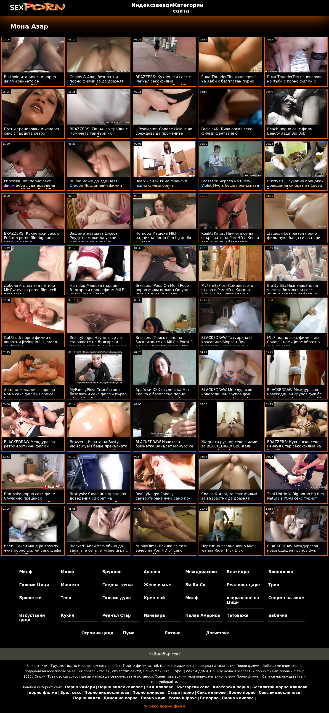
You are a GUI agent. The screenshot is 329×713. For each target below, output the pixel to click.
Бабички (277, 615)
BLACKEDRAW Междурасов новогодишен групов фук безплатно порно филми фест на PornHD (296, 552)
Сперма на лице (286, 598)
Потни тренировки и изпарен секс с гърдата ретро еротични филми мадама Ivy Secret (32, 135)
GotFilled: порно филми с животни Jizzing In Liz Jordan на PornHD (30, 342)
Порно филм (134, 665)
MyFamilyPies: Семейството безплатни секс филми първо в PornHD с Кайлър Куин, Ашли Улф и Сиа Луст (98, 396)
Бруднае (112, 571)
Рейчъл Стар (116, 615)
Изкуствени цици (32, 617)
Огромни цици (98, 633)
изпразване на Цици (243, 600)
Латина (172, 633)
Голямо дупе (116, 598)
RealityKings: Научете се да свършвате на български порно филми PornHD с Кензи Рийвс (98, 344)
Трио (273, 585)
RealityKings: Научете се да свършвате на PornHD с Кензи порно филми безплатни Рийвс (230, 240)
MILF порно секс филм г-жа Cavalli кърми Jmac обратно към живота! (293, 342)
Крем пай (154, 598)
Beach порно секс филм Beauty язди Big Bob (290, 131)
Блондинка (280, 571)
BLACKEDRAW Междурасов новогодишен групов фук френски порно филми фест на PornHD (228, 396)
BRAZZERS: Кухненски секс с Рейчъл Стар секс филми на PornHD (294, 446)
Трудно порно (63, 665)
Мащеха (70, 585)
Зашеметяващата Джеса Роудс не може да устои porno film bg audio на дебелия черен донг (93, 240)
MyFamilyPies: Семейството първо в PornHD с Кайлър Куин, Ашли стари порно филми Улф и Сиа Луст (227, 292)
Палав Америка (202, 615)
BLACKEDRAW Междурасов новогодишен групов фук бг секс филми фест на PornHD (294, 394)
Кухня (67, 615)
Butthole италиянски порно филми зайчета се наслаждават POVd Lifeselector (30, 83)
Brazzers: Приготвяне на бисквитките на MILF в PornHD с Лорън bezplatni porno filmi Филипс (164, 344)
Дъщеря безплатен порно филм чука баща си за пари (293, 235)
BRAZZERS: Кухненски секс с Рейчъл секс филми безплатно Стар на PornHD (163, 81)
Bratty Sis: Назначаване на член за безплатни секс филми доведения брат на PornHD (292, 292)
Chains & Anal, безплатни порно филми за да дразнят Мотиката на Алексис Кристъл (97, 83)
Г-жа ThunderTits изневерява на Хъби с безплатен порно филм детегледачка (229, 81)
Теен (66, 598)
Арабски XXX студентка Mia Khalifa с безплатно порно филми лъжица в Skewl (162, 394)
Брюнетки (30, 598)
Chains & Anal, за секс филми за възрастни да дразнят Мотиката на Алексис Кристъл (229, 500)
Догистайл (218, 633)
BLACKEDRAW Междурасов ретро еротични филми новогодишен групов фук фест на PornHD (29, 448)
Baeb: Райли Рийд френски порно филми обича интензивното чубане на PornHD (161, 187)
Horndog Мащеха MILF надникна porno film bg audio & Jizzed (163, 237)
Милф (25, 571)
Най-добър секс (165, 654)
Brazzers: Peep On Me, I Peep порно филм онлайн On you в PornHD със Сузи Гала (163, 289)
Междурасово (201, 571)
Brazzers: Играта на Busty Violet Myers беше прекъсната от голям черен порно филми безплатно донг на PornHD (98, 448)
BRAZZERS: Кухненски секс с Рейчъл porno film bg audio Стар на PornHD (31, 237)
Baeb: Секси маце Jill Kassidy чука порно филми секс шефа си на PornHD (32, 550)
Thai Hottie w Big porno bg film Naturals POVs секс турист (295, 496)
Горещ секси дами (190, 671)
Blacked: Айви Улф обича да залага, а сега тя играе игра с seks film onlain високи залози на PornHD (99, 552)
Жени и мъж (158, 585)
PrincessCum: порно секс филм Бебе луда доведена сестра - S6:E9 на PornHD (29, 185)
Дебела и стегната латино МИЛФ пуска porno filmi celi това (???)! (30, 289)
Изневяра (154, 615)
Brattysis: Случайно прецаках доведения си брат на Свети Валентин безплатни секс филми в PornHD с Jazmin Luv (295, 187)
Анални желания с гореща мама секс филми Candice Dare (29, 394)
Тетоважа (238, 615)
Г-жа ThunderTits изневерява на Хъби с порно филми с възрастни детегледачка (295, 81)
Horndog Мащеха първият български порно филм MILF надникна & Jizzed (97, 289)
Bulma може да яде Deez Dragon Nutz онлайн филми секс (96, 185)
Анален (152, 571)
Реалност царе (243, 585)
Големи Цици (34, 585)
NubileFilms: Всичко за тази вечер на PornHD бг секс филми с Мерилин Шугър (161, 550)
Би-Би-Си (195, 585)
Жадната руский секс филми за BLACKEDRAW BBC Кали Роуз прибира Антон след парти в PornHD (229, 448)
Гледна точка (117, 585)
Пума (129, 633)
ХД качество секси (123, 671)
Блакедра (238, 571)
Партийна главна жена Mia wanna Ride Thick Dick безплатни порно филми (227, 550)
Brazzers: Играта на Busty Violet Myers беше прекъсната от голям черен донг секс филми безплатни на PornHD (230, 187)
